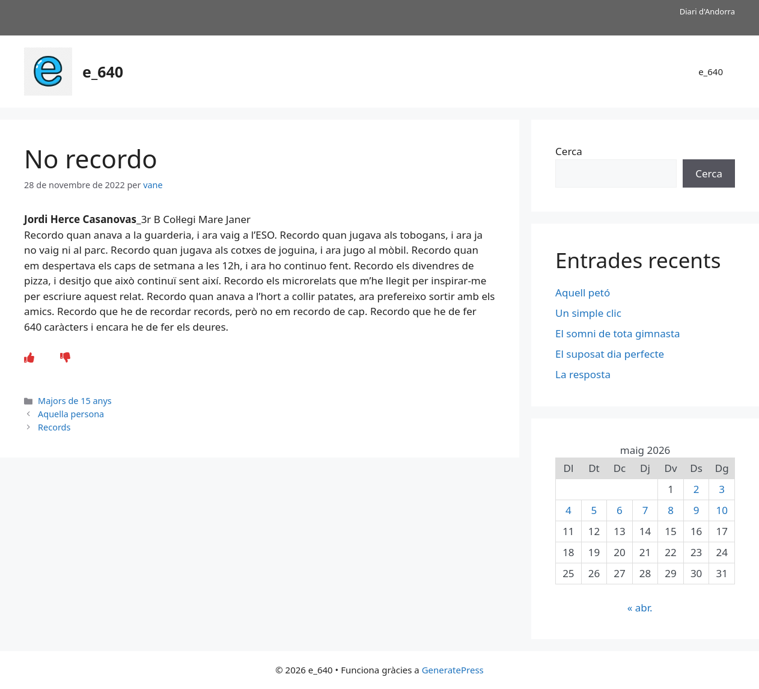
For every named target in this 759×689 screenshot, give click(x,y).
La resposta (583, 374)
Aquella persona (71, 414)
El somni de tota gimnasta (619, 333)
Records (54, 427)
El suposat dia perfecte (609, 354)
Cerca (568, 151)
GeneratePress (453, 670)
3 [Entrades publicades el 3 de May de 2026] (722, 489)
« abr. (640, 607)
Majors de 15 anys (75, 400)
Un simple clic (588, 313)
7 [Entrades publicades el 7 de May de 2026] (645, 510)
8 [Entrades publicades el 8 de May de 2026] (671, 510)
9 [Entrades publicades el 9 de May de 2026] (696, 510)
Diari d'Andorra (707, 11)
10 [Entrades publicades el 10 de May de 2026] (721, 510)
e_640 (102, 71)
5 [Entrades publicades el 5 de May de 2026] (594, 510)
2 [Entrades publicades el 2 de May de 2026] (696, 489)
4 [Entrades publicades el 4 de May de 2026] (568, 510)
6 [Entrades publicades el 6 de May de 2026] (620, 510)
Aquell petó (582, 292)
